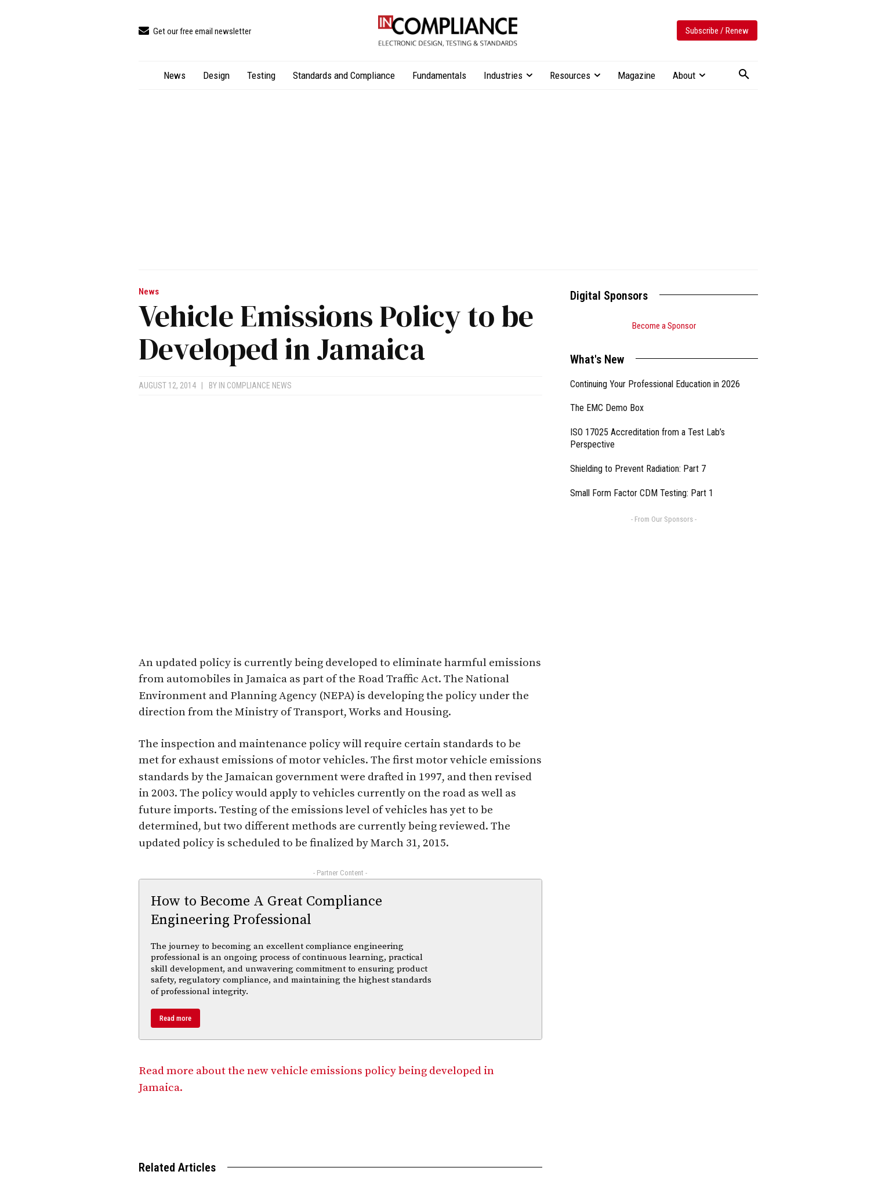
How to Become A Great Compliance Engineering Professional (266, 910)
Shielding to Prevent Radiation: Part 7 (638, 468)
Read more (175, 1018)
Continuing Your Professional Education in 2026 (655, 384)
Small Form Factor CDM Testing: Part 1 (641, 493)
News (149, 292)
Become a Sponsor (664, 326)
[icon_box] (195, 32)
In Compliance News (255, 385)
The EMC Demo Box (607, 407)
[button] (744, 75)
